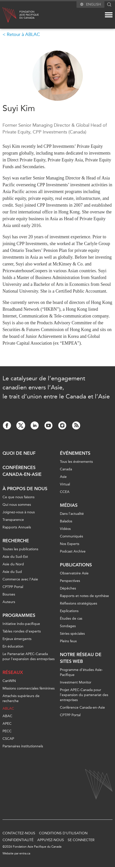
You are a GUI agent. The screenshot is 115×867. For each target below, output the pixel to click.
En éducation (13, 646)
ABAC (7, 716)
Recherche (16, 540)
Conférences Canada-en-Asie (22, 471)
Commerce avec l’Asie (20, 579)
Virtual (65, 484)
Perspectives (70, 581)
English (93, 4)
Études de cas (71, 618)
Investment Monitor (75, 682)
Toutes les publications (20, 549)
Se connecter (81, 840)
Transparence (13, 520)
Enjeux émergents (17, 639)
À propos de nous (25, 488)
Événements (75, 453)
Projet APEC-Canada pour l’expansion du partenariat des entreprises (84, 695)
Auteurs (9, 602)
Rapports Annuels (17, 527)
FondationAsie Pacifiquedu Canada (29, 14)
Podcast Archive (73, 551)
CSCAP (8, 739)
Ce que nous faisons (18, 497)
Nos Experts (69, 544)
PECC (7, 731)
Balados (66, 521)
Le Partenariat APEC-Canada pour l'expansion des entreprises (29, 656)
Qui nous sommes (17, 505)
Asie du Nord (13, 564)
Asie (63, 477)
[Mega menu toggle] (108, 15)
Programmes (19, 615)
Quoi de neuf (19, 453)
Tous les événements (76, 462)
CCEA (64, 492)
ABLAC (8, 708)
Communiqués (71, 536)
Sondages (68, 626)
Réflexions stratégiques (78, 603)
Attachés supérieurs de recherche (21, 698)
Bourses (9, 594)
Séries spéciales (72, 633)
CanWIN (9, 681)
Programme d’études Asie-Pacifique (81, 672)
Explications (69, 611)
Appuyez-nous (50, 840)
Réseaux (13, 672)
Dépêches (68, 588)
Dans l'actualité (72, 514)
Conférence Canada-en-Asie (82, 707)
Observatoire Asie (74, 573)
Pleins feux (68, 641)
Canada (66, 469)
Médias (69, 505)
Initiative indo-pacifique (21, 624)
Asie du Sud (12, 572)
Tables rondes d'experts (22, 631)
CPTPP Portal (13, 587)
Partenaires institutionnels (23, 746)
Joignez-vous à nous (19, 512)
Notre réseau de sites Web (80, 658)
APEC (7, 723)
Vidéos (65, 529)
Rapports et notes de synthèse (84, 596)
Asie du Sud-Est (15, 557)
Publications (76, 565)
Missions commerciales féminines (29, 688)
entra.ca (24, 853)
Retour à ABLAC (23, 34)
